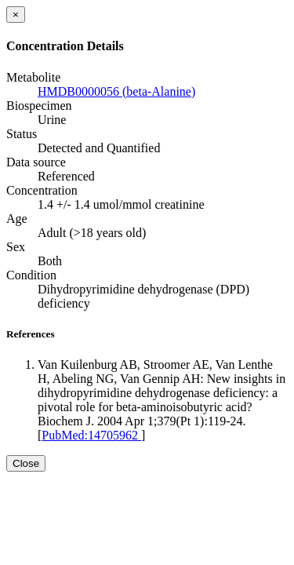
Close (26, 463)
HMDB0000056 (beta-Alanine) (116, 91)
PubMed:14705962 (91, 435)
